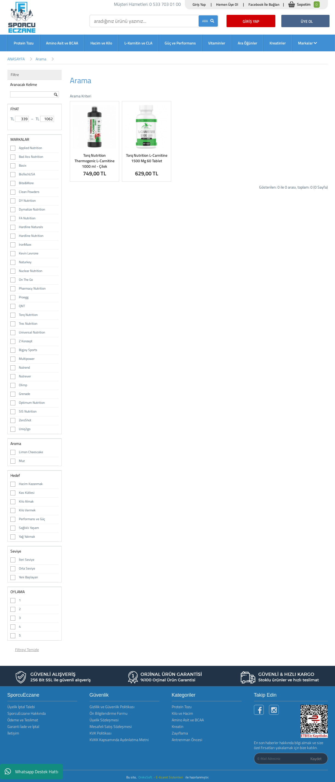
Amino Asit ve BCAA (62, 43)
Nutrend (24, 367)
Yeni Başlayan (28, 577)
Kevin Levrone (28, 253)
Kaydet (316, 758)
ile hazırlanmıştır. (197, 777)
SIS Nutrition (27, 411)
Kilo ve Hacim (182, 713)
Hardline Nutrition (31, 235)
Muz (22, 460)
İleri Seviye (26, 559)
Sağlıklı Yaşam (29, 527)
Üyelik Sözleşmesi (104, 720)
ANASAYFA (16, 59)
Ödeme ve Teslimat (22, 720)
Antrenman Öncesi (187, 739)
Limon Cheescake (31, 452)
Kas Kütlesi (27, 492)
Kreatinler (278, 43)
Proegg (23, 297)
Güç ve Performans (180, 43)
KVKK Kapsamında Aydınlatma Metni (119, 739)
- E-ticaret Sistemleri (169, 777)
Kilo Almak (26, 501)
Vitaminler (216, 43)
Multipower (27, 358)
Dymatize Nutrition (32, 209)
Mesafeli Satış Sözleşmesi (111, 726)
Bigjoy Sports (28, 349)
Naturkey (25, 262)
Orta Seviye (27, 568)
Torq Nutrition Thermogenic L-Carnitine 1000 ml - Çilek (94, 160)
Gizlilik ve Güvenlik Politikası (112, 707)
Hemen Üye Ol (227, 4)
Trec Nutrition (28, 323)
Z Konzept (25, 341)
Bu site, (132, 777)
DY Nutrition (27, 200)
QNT (22, 306)
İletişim (13, 733)
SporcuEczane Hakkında (26, 713)
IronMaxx (25, 244)
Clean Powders (29, 191)
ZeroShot (25, 420)
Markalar (307, 43)
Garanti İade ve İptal (23, 726)
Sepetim (308, 4)
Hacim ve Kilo (101, 43)
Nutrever (25, 376)
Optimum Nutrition (32, 402)
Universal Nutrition (32, 332)
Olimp (23, 385)
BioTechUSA (27, 174)
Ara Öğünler (247, 43)
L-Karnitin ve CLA (138, 43)
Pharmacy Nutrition (32, 288)
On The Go (26, 279)
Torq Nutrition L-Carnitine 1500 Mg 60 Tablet (146, 158)
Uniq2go (24, 428)
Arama (41, 59)
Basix (22, 165)
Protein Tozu (24, 43)
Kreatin (178, 726)
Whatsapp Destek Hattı (31, 771)
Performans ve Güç (32, 519)
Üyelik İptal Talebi (21, 707)
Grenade (24, 393)
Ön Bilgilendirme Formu (108, 713)
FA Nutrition (27, 218)
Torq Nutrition (28, 314)
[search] (154, 21)
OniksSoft (145, 777)
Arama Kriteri (80, 96)
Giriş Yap (199, 4)
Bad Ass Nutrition (31, 156)
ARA (208, 21)
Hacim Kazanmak (31, 483)
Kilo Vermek (27, 510)
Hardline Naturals (31, 226)
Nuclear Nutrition (30, 270)
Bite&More (26, 183)
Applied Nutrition (30, 147)
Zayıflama (180, 733)
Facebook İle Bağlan (263, 4)
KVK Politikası (100, 733)
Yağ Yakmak (27, 536)
